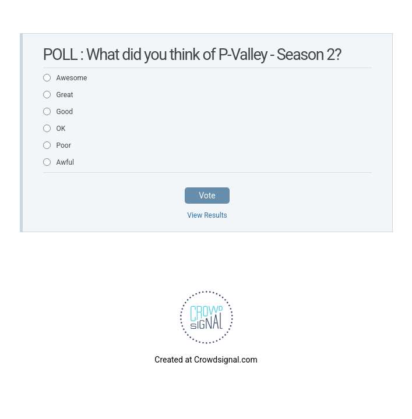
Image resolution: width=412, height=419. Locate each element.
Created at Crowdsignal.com (205, 359)
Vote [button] (207, 195)
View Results (207, 215)
